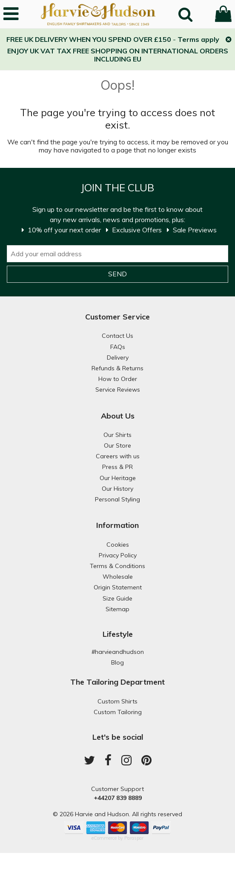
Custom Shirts (117, 701)
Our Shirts (117, 435)
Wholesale (118, 576)
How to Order (117, 379)
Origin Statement (118, 587)
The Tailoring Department (117, 682)
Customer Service (117, 317)
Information (117, 525)
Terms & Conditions (117, 566)
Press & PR (117, 467)
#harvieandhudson (118, 652)
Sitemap (117, 609)
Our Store (117, 445)
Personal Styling (117, 499)
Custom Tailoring (118, 712)
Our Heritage (118, 478)
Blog (117, 662)
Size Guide (117, 598)
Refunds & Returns (117, 368)
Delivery (118, 357)
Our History (117, 488)
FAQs (117, 347)
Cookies (117, 544)
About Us (118, 416)
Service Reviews (117, 389)
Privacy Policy (118, 555)
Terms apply (198, 39)
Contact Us (117, 336)
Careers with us (118, 456)
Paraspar (133, 838)
